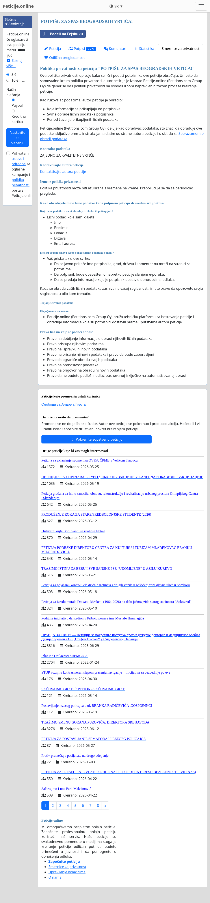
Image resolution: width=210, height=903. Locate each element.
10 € (15, 212)
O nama (54, 877)
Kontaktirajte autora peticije (63, 171)
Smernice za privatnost (180, 48)
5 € (13, 206)
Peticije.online (18, 6)
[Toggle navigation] (201, 6)
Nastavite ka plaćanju (17, 269)
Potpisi (82, 48)
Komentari (115, 48)
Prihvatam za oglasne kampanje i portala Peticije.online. (24, 306)
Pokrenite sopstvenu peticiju (96, 439)
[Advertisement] (17, 79)
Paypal (17, 237)
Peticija (52, 48)
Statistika (144, 48)
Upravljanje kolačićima (66, 872)
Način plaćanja (13, 224)
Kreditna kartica (19, 251)
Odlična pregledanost (64, 57)
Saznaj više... (14, 195)
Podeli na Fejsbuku (61, 34)
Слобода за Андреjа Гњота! (64, 404)
